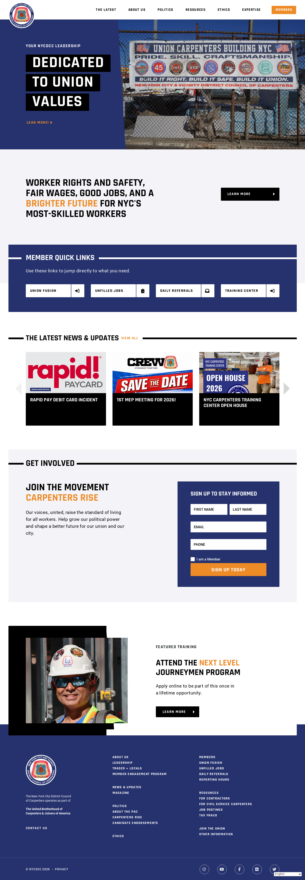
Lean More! (39, 123)
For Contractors (214, 797)
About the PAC (125, 810)
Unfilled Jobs (120, 290)
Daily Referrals (185, 290)
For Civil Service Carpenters (225, 802)
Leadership (123, 761)
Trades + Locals (127, 767)
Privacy (61, 867)
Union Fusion (55, 290)
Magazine (121, 791)
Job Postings (211, 808)
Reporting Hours (214, 778)
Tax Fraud (208, 813)
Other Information (216, 832)
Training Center (250, 290)
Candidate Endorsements (135, 821)
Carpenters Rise (127, 815)
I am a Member (208, 557)
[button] (283, 387)
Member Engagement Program (140, 772)
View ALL (130, 336)
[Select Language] (288, 874)
